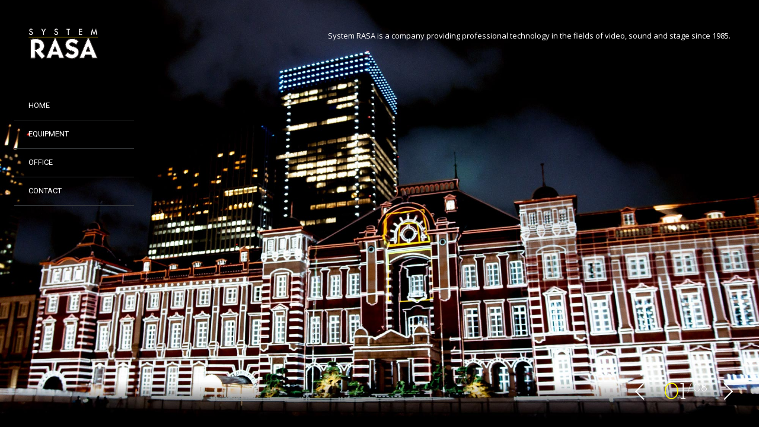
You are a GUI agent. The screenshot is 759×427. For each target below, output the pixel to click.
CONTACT (45, 190)
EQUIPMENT (48, 133)
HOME (39, 105)
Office (40, 162)
